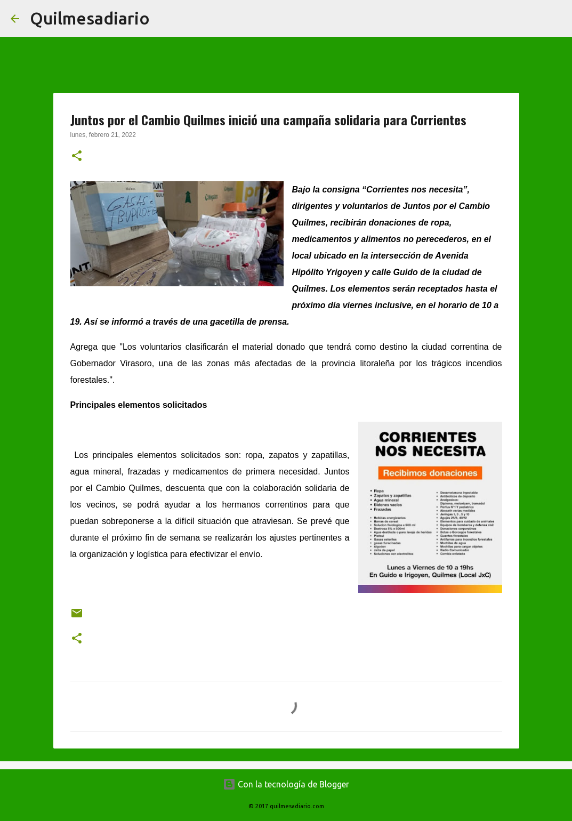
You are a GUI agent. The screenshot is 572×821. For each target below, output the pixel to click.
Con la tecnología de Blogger (286, 784)
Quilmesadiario (90, 18)
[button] (76, 156)
